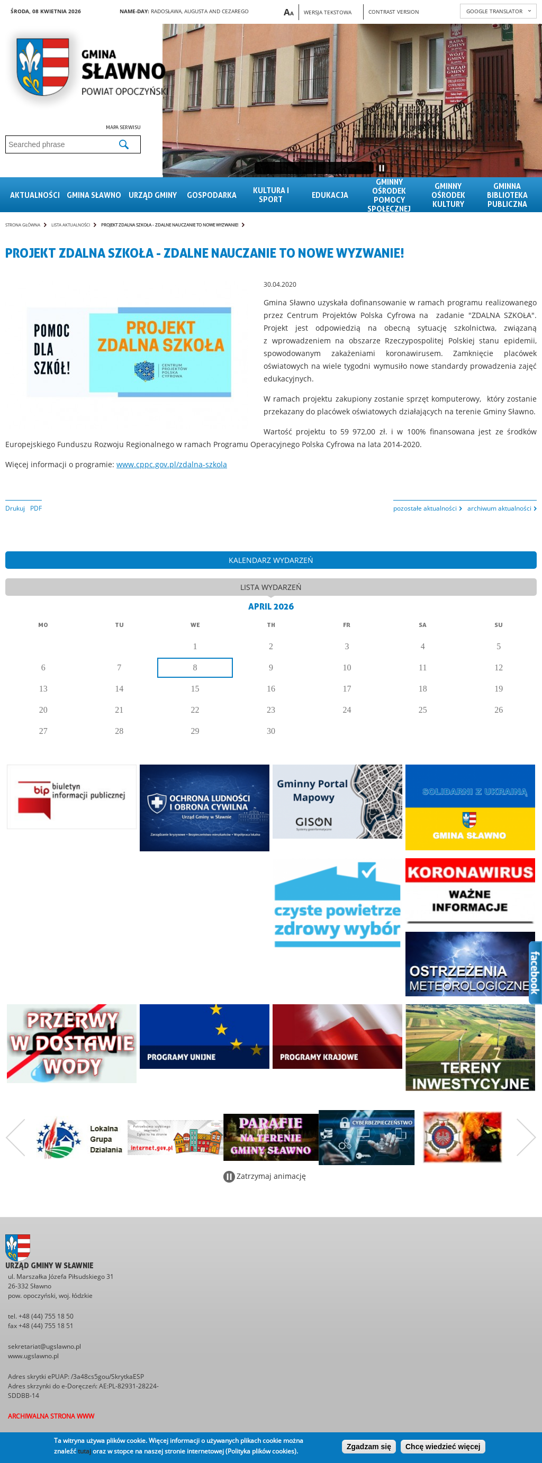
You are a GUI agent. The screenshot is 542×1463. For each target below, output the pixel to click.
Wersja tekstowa (327, 12)
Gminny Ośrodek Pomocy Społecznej (389, 195)
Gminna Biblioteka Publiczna (507, 194)
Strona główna (22, 225)
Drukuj (15, 508)
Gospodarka (212, 194)
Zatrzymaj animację (271, 1176)
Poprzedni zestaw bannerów (15, 1138)
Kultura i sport (271, 195)
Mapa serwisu (123, 127)
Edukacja (330, 194)
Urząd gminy (153, 194)
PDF (36, 508)
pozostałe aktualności (425, 508)
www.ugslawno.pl (33, 1355)
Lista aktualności (70, 225)
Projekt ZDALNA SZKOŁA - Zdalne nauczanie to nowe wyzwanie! (169, 225)
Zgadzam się (369, 1446)
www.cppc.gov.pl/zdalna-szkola (171, 464)
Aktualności (35, 194)
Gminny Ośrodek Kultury (448, 194)
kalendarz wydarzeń (271, 560)
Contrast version (393, 11)
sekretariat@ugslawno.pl (44, 1346)
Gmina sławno (94, 194)
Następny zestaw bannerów (527, 1138)
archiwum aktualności (499, 508)
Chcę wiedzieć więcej (443, 1446)
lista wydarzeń (271, 587)
